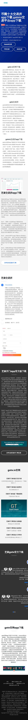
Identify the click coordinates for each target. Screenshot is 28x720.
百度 (7, 681)
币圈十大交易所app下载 (16, 681)
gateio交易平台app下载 (8, 683)
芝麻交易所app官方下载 (14, 685)
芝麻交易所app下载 (21, 683)
